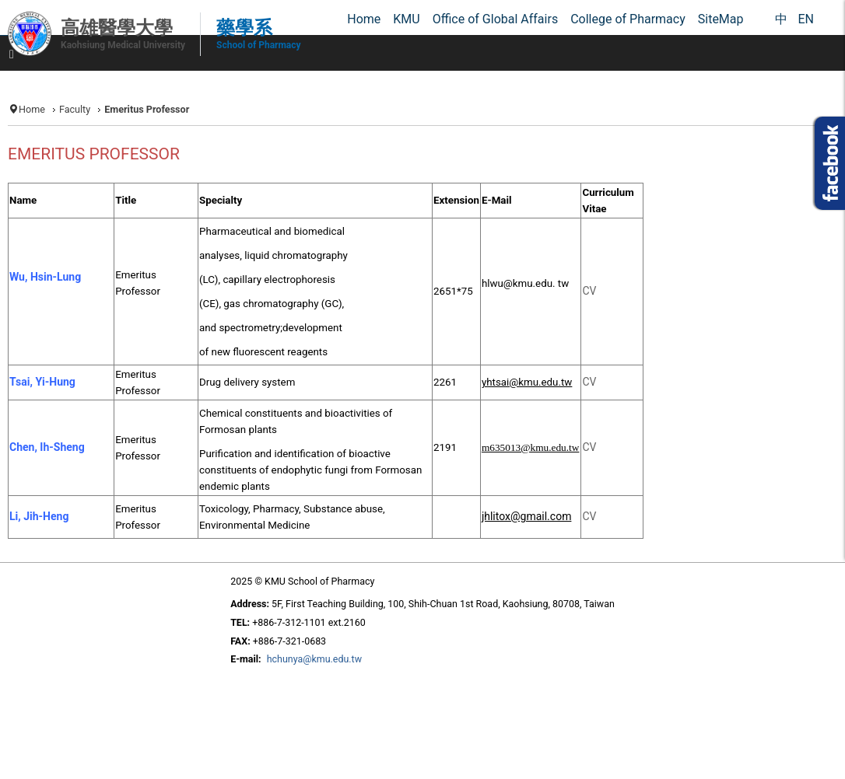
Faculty (74, 109)
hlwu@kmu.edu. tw (525, 283)
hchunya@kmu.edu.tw (314, 659)
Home (32, 109)
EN (806, 19)
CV (589, 447)
